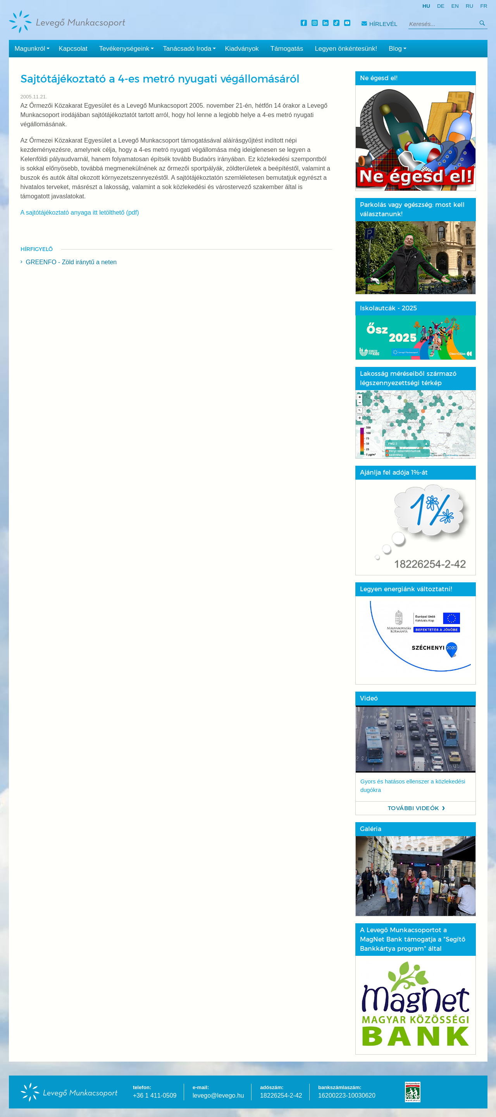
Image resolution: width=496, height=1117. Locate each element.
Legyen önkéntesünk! (346, 48)
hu (426, 6)
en (455, 6)
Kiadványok (241, 48)
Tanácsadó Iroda (191, 48)
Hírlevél (380, 24)
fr (483, 6)
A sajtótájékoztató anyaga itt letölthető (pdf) (80, 212)
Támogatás (286, 48)
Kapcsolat (73, 48)
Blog (399, 48)
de (440, 6)
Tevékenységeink (128, 48)
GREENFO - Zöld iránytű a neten (71, 262)
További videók (413, 808)
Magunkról (34, 48)
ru (470, 6)
